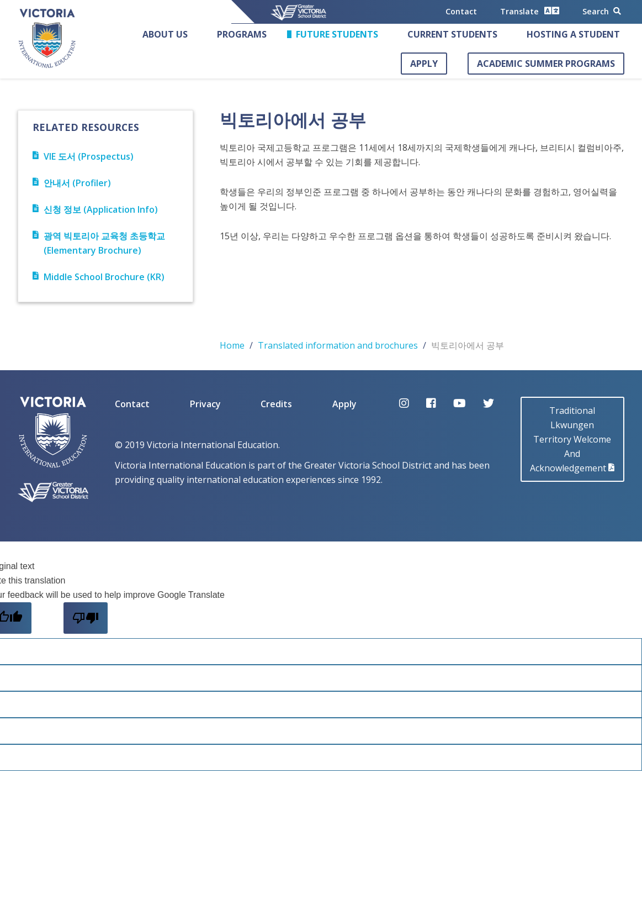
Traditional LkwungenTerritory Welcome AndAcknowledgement (572, 439)
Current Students (452, 34)
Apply (424, 63)
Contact (461, 11)
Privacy (205, 404)
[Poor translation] (85, 618)
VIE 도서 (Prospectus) (83, 156)
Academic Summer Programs (546, 63)
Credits (276, 404)
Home (232, 345)
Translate (529, 11)
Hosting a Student (573, 34)
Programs (242, 34)
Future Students (337, 34)
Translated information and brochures (338, 345)
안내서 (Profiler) (72, 183)
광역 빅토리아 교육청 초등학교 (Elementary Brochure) (99, 243)
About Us (165, 34)
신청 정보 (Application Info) (95, 209)
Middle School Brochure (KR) (99, 277)
